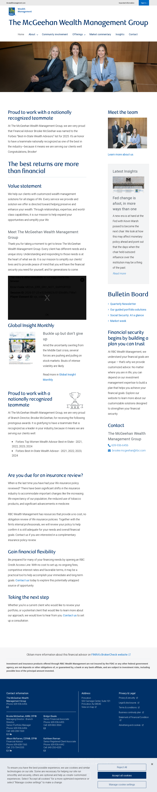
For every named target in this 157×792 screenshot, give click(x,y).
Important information (126, 3)
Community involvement (55, 33)
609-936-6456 (118, 445)
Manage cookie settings (122, 784)
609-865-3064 (54, 725)
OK (47, 315)
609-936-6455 (57, 722)
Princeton (86, 698)
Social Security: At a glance (127, 315)
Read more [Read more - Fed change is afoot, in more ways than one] (119, 273)
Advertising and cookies (130, 725)
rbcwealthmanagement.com (15, 3)
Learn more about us (120, 154)
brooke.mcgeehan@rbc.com (127, 450)
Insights (120, 33)
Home (21, 33)
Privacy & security (127, 697)
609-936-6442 (57, 744)
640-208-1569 (17, 731)
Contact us (22, 580)
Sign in (144, 3)
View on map (88, 707)
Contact (133, 33)
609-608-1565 (20, 744)
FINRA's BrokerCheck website (109, 654)
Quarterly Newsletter (123, 304)
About (33, 33)
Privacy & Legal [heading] (127, 693)
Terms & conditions (128, 707)
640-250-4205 (54, 747)
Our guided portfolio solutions (128, 309)
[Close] (152, 764)
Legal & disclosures (128, 702)
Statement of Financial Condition (134, 717)
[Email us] (7, 707)
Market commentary (100, 33)
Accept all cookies (122, 775)
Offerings (79, 33)
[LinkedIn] (11, 734)
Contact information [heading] (17, 693)
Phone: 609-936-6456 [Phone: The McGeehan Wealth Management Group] (16, 704)
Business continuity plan (130, 712)
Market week (118, 321)
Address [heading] (86, 693)
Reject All (122, 767)
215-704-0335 (17, 747)
